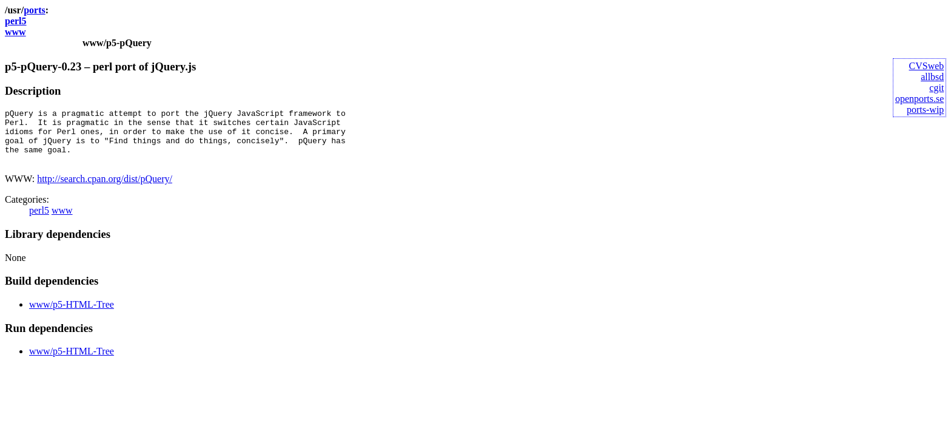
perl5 (16, 21)
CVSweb (926, 66)
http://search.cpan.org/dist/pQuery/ (104, 190)
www (15, 32)
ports (34, 10)
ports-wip (925, 109)
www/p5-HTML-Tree (71, 315)
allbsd (932, 77)
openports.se (919, 98)
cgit (936, 88)
